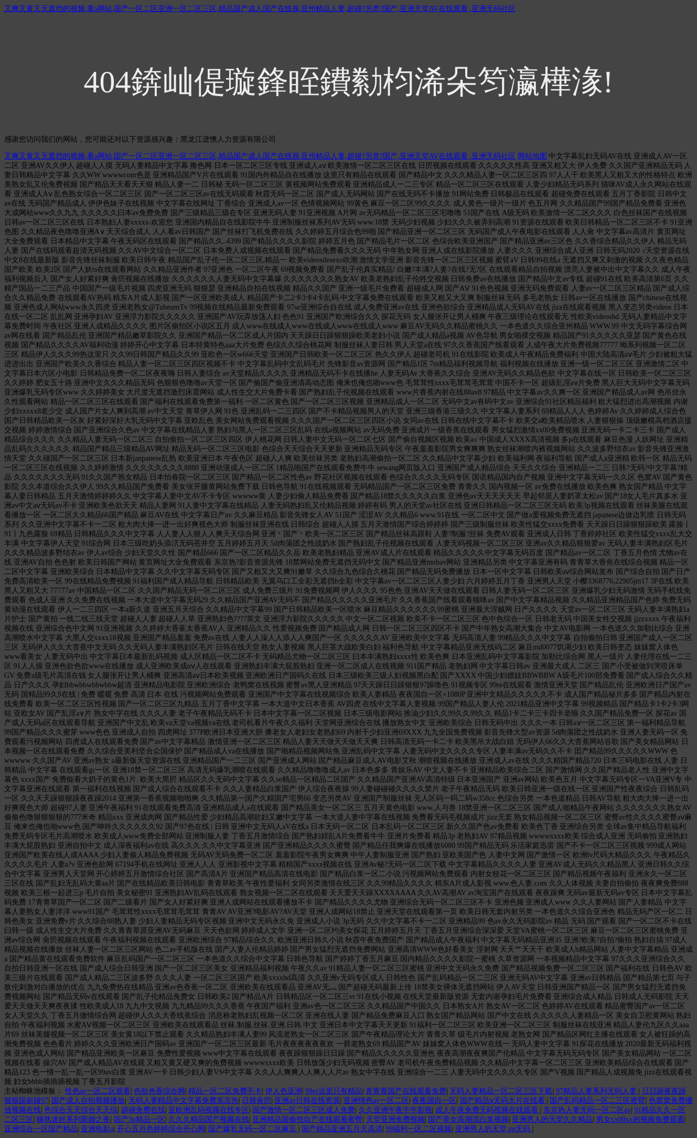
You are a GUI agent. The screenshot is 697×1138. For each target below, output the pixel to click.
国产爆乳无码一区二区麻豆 (253, 1129)
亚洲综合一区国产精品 (41, 1129)
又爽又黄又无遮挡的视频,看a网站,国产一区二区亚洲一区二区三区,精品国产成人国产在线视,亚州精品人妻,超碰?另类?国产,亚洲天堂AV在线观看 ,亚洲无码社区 (260, 9)
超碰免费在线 (143, 1110)
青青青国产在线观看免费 (406, 1091)
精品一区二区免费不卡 (225, 1091)
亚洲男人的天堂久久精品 (552, 1119)
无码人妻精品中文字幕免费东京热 (183, 1100)
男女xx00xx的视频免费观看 (640, 1119)
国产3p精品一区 (139, 1119)
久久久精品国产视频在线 (208, 1119)
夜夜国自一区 (434, 1100)
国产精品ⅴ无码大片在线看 (503, 1100)
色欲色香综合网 (159, 1091)
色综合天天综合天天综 (80, 1110)
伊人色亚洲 (283, 1091)
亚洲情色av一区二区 (376, 1100)
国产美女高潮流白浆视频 (468, 1119)
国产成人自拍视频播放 (88, 1100)
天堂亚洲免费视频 (395, 1119)
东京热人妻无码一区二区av (587, 1110)
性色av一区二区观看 (98, 1091)
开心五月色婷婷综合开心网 (161, 1129)
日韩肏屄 (256, 1100)
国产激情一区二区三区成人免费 (303, 1110)
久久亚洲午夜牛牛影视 (395, 1110)
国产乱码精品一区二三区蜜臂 (597, 1100)
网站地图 (532, 156)
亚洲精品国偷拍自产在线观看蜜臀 (307, 1119)
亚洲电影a (97, 1129)
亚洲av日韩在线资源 (307, 1100)
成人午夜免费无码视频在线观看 (487, 1110)
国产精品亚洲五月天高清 (342, 1129)
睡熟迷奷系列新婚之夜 (73, 1119)
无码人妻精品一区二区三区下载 (500, 1091)
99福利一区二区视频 (418, 1129)
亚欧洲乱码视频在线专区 (208, 1110)
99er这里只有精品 (333, 1091)
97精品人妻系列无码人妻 (597, 1091)
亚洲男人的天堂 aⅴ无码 (493, 1129)
